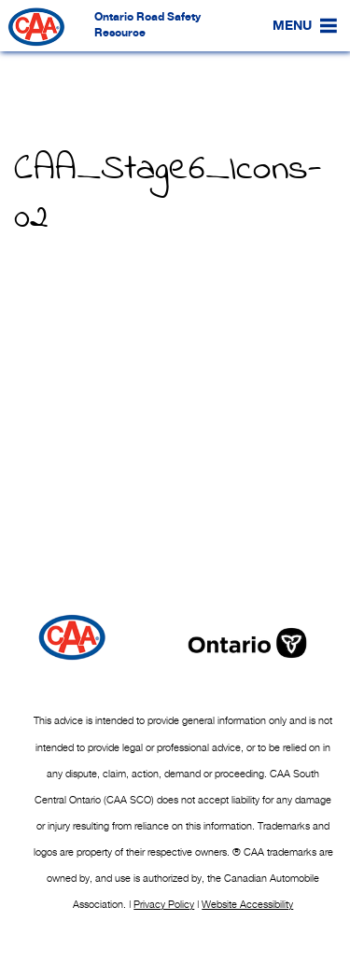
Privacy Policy (163, 904)
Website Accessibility (247, 904)
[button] (292, 26)
